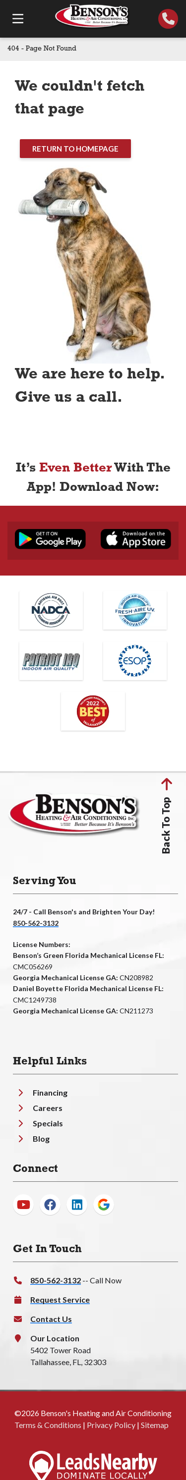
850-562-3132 (36, 923)
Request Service (60, 1299)
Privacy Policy (111, 1424)
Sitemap (155, 1424)
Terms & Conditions (47, 1424)
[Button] (75, 148)
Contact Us (51, 1318)
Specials (48, 1123)
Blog (41, 1138)
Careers (47, 1107)
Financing (50, 1092)
